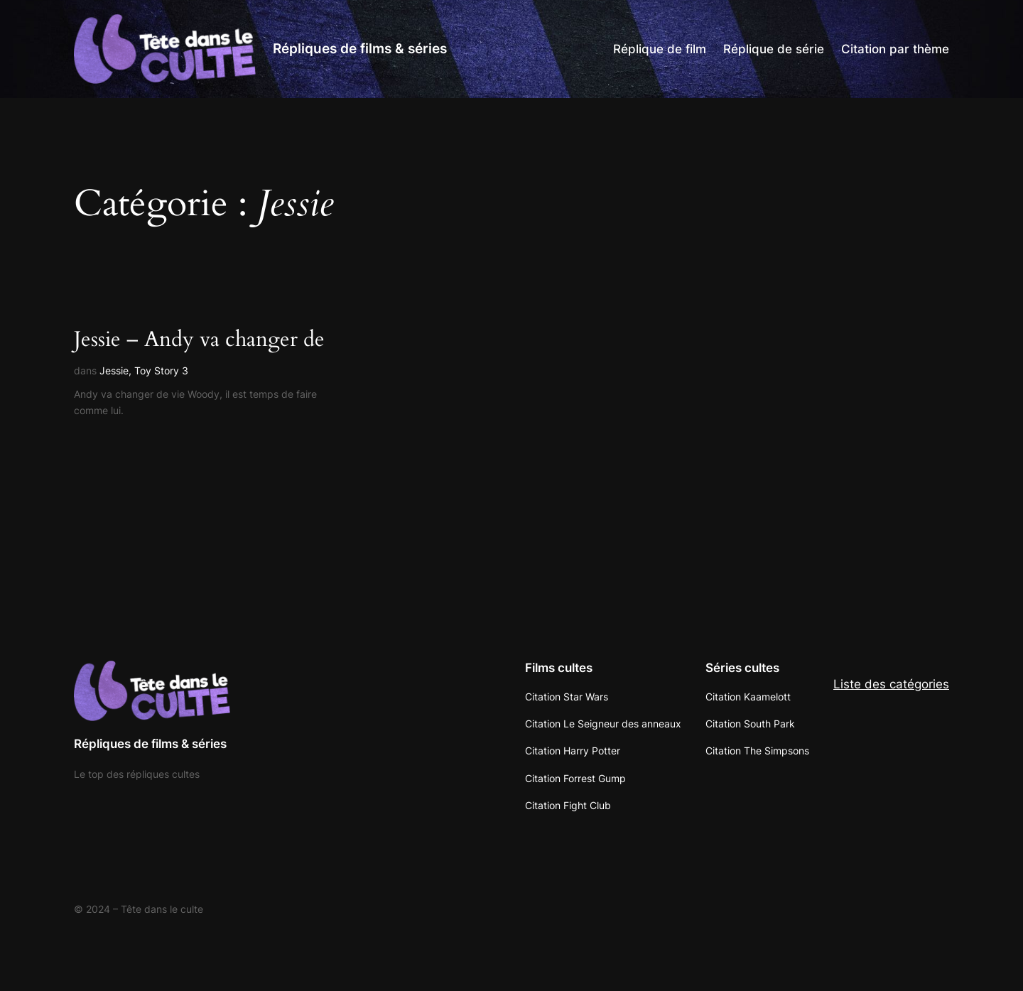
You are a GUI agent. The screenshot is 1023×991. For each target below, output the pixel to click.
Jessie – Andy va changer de (199, 340)
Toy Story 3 (161, 370)
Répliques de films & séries (360, 48)
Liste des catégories (891, 684)
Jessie (114, 370)
